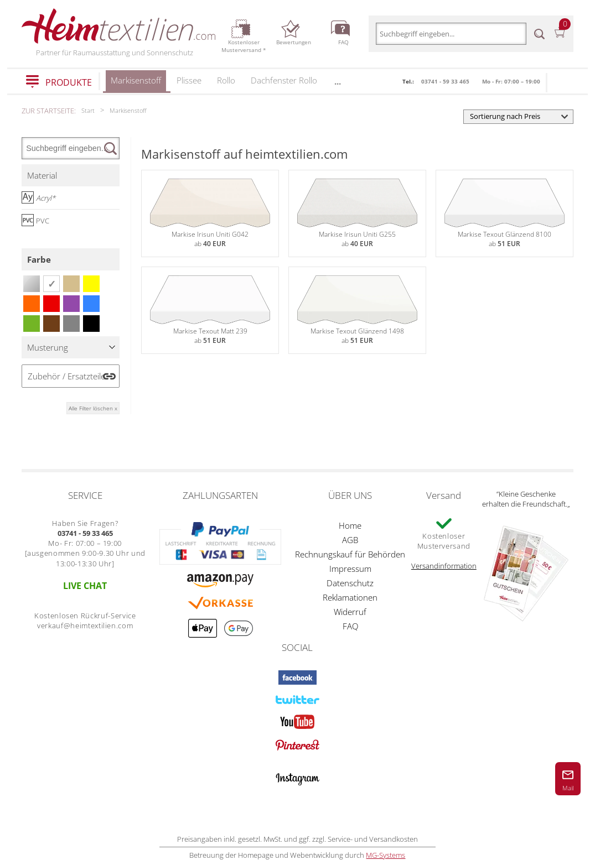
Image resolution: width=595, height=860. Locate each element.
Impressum (350, 568)
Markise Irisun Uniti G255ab (357, 213)
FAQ (350, 626)
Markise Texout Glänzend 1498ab (357, 310)
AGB (350, 539)
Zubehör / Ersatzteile (66, 376)
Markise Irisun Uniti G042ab (210, 213)
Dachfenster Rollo (284, 80)
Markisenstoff (136, 84)
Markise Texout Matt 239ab (210, 310)
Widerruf (350, 611)
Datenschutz (350, 582)
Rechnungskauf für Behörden (350, 554)
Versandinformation (444, 566)
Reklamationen (350, 597)
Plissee (189, 80)
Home (350, 525)
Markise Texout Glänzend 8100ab (504, 213)
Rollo (226, 80)
